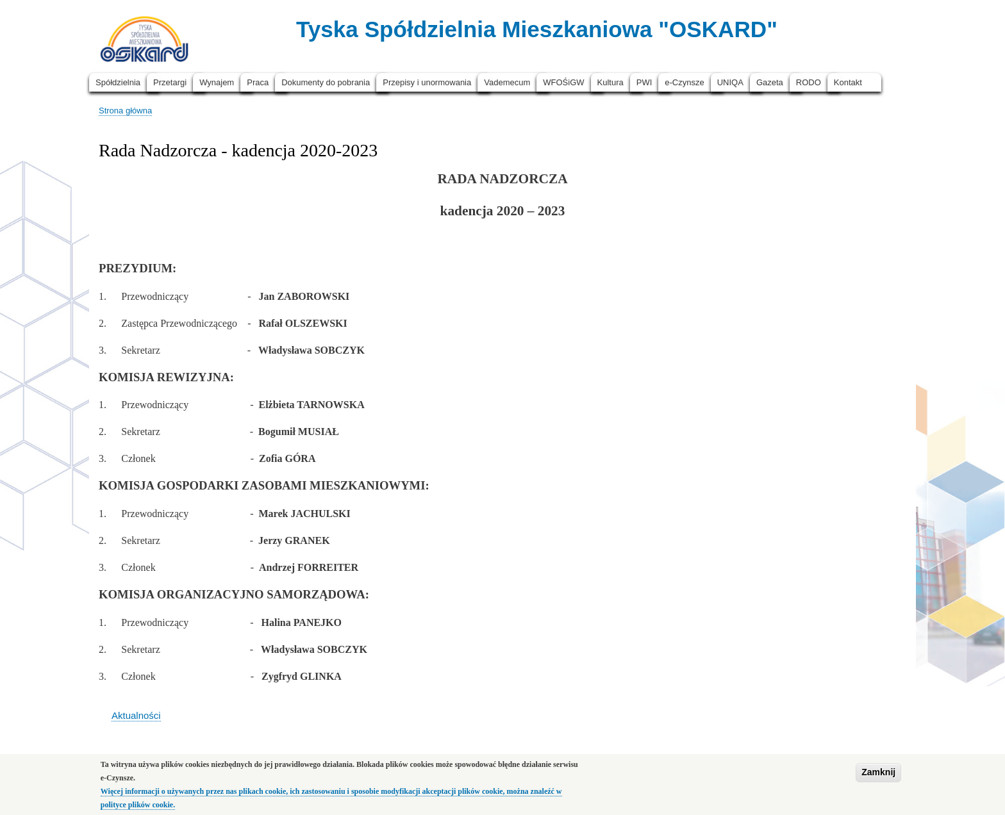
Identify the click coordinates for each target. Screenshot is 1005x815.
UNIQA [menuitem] (730, 82)
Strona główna (125, 110)
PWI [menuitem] (644, 82)
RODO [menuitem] (808, 82)
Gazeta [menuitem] (769, 82)
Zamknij (878, 776)
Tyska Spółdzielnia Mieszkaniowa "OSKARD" (536, 29)
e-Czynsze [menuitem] (684, 82)
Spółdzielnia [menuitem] (118, 82)
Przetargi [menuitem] (170, 82)
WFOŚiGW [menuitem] (563, 82)
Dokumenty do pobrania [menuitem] (325, 82)
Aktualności (136, 715)
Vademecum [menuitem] (507, 82)
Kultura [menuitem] (610, 82)
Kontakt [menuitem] (848, 82)
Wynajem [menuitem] (216, 82)
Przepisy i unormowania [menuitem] (427, 82)
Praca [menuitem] (258, 82)
